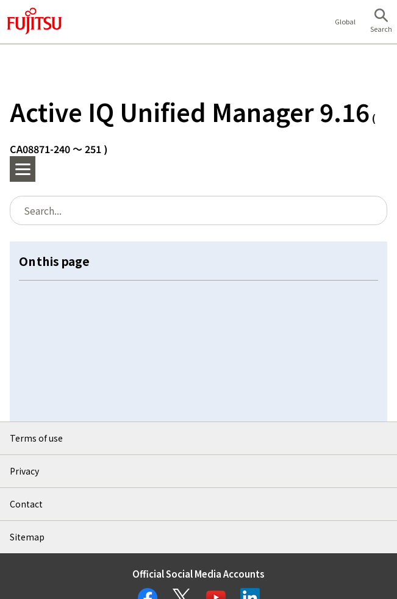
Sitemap (27, 537)
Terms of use (36, 438)
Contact (26, 504)
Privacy (24, 471)
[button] (381, 22)
